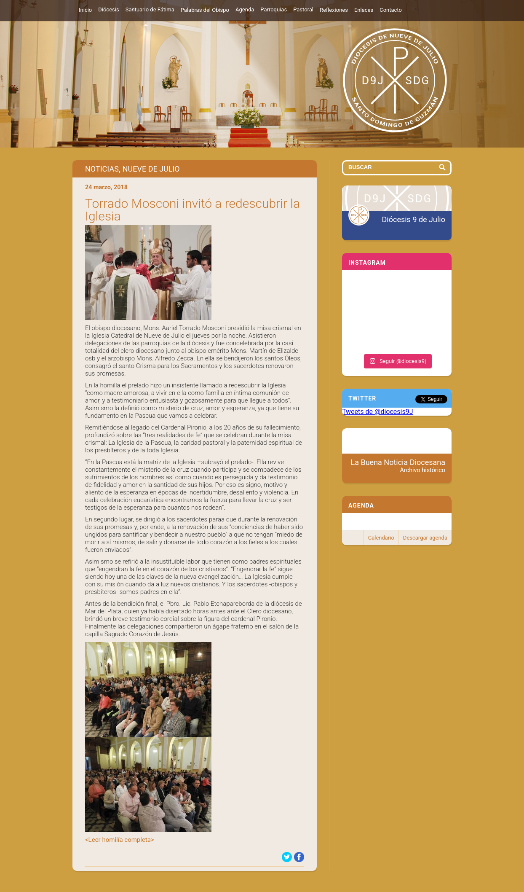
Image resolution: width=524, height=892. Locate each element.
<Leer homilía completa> (119, 840)
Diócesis (108, 9)
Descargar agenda (425, 538)
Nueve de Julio (151, 168)
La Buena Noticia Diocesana (398, 466)
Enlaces (363, 10)
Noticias (102, 168)
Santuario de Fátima (150, 9)
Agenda (244, 9)
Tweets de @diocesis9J (377, 412)
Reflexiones (334, 10)
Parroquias (273, 9)
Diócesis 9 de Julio (413, 219)
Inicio (85, 10)
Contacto (391, 10)
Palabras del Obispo (205, 10)
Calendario (381, 538)
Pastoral (303, 9)
